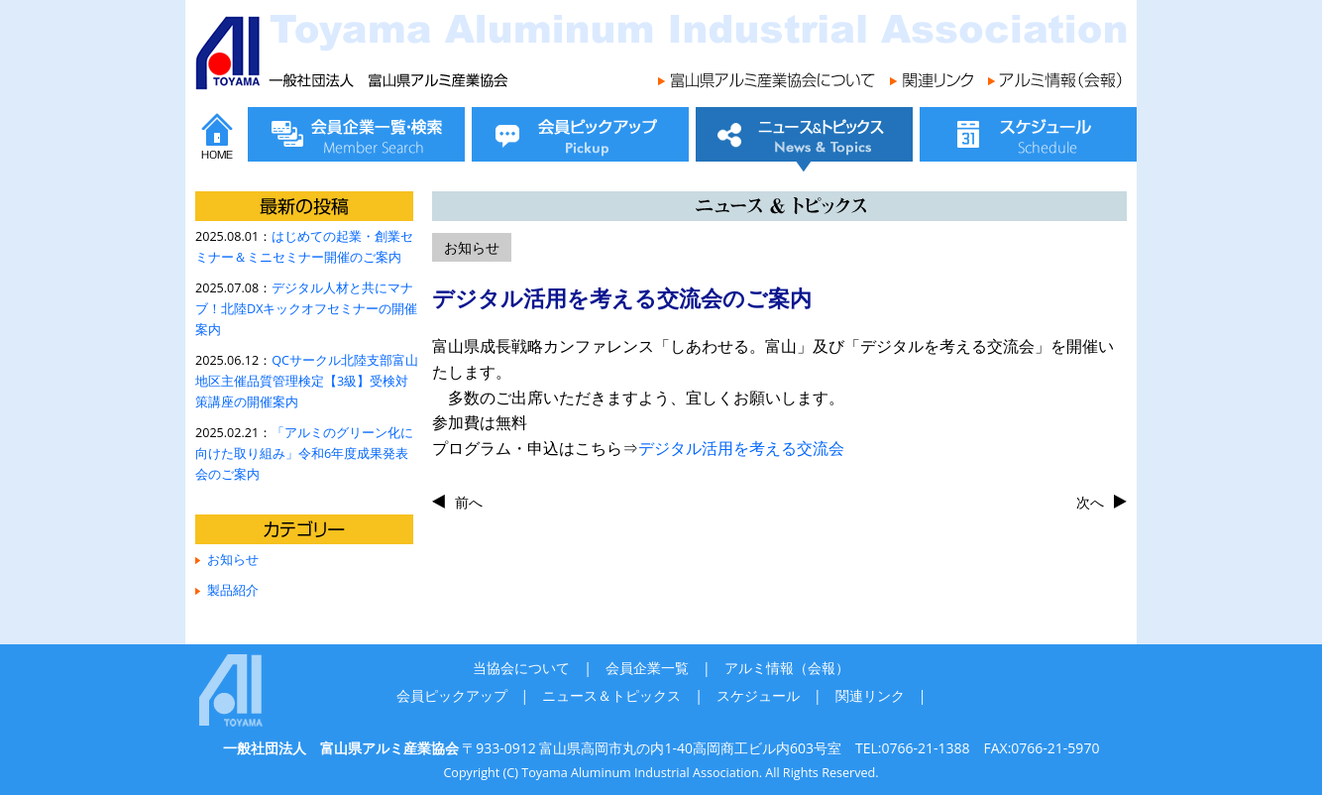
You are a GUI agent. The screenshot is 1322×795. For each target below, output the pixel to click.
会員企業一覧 (647, 667)
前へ (469, 502)
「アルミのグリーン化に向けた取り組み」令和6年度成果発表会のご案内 (304, 453)
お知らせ (233, 559)
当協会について (521, 667)
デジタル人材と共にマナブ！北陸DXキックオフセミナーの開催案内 (306, 309)
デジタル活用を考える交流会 (741, 448)
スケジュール (758, 695)
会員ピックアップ (451, 695)
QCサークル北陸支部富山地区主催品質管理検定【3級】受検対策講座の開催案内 (306, 381)
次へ (1090, 502)
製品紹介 (233, 590)
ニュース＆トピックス (611, 695)
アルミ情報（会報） (786, 667)
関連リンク (870, 695)
